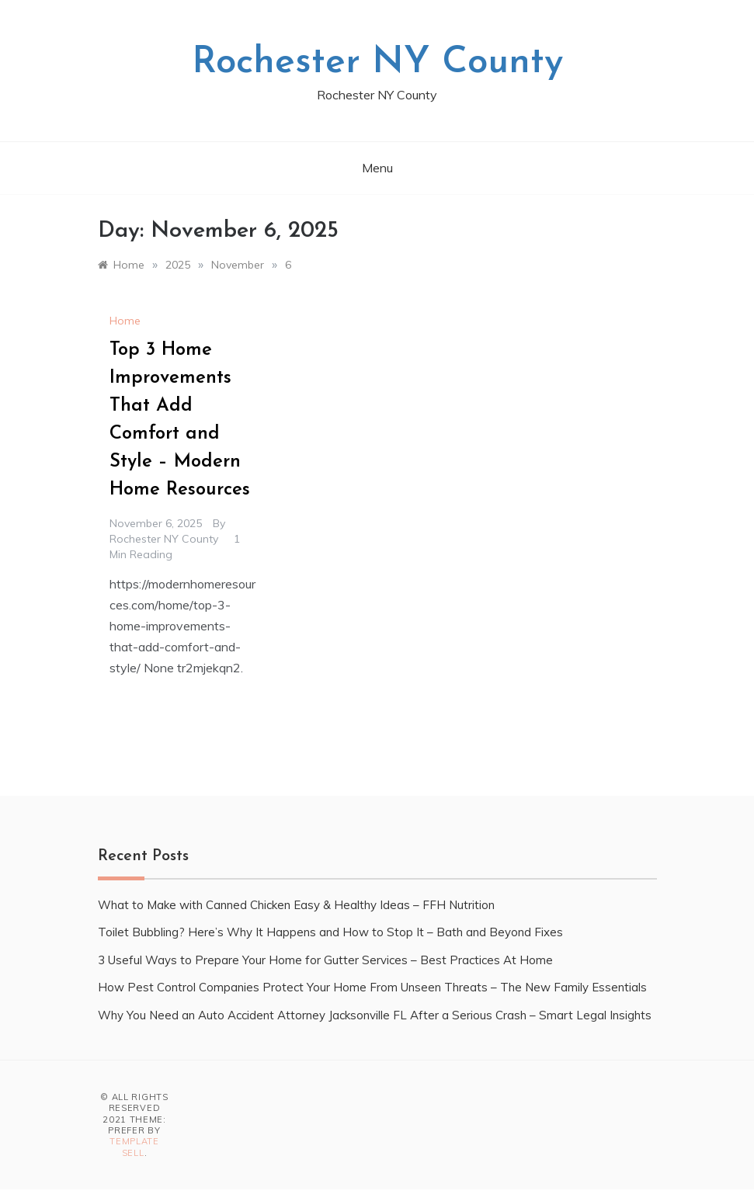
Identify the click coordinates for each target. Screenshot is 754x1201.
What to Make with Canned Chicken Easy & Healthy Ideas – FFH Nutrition (296, 904)
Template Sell (134, 1147)
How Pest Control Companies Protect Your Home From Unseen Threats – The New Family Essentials (372, 987)
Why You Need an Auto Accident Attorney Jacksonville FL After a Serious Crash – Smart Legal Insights (374, 1015)
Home (125, 321)
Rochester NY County (377, 63)
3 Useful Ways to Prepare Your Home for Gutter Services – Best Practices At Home (325, 960)
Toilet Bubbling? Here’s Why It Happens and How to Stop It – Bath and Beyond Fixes (330, 932)
